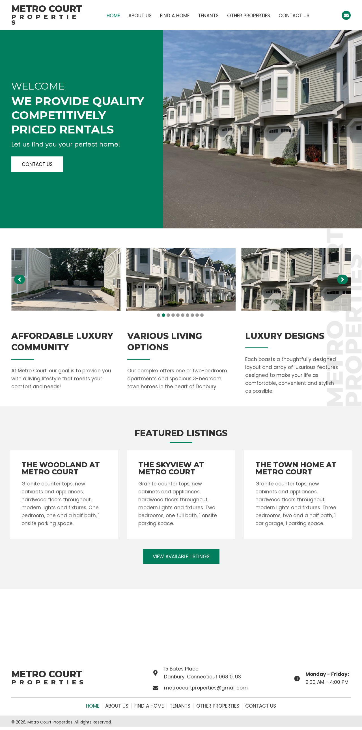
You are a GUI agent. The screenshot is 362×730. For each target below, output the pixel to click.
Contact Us (260, 705)
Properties (45, 19)
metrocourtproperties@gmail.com (206, 687)
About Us (116, 705)
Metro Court (46, 8)
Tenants (180, 705)
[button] (346, 15)
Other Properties (217, 705)
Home (92, 705)
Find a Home (149, 705)
